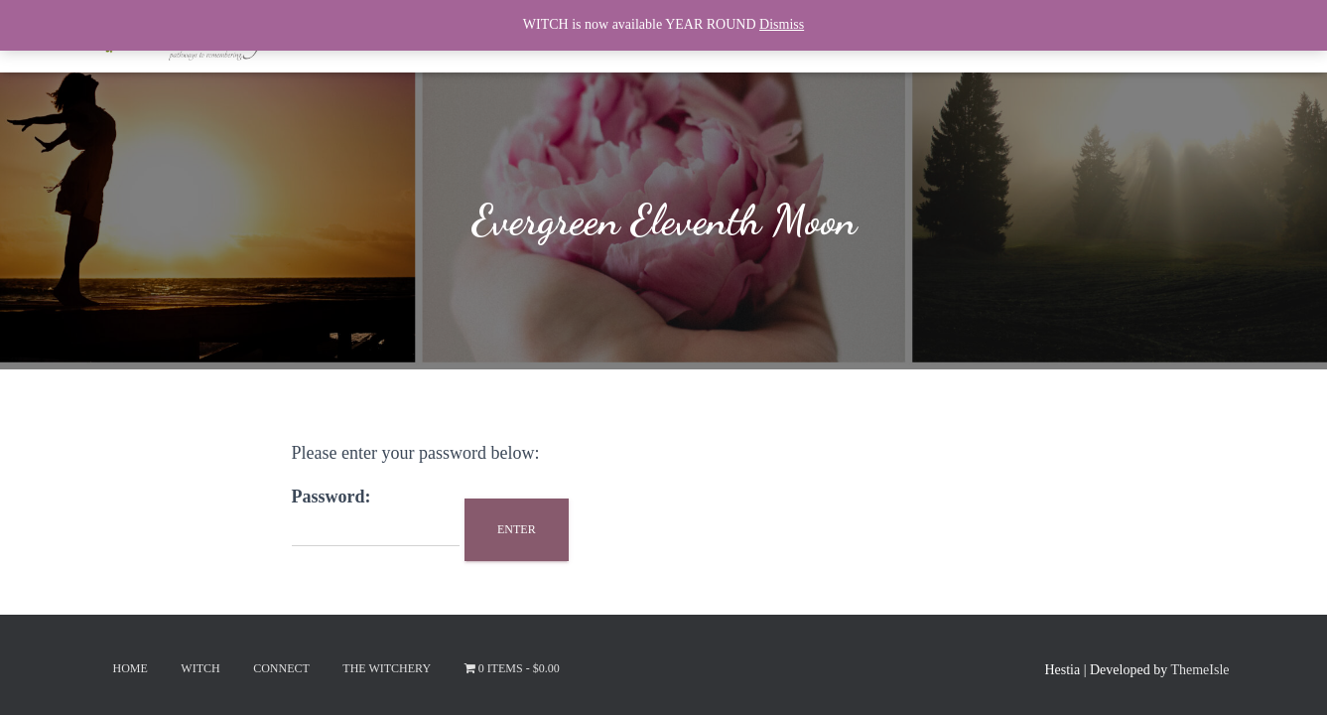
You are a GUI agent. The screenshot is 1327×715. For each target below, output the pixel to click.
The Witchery (386, 668)
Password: (376, 517)
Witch (200, 668)
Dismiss (781, 24)
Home (130, 668)
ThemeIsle (1199, 669)
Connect (281, 668)
